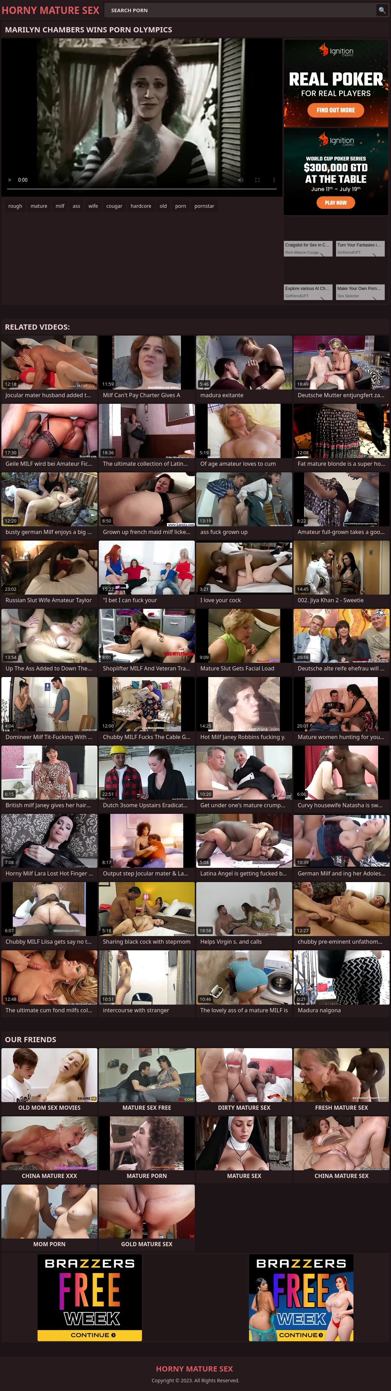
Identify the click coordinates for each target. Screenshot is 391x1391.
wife (93, 206)
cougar (114, 206)
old (163, 206)
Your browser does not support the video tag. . (141, 117)
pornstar (204, 206)
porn (180, 206)
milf (60, 206)
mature (39, 206)
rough (15, 206)
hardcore (141, 206)
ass (76, 206)
